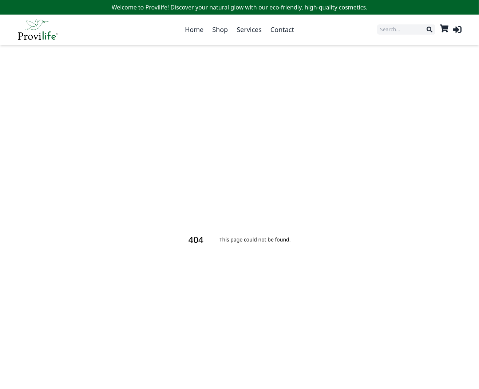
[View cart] (444, 28)
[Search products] (403, 29)
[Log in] (457, 29)
